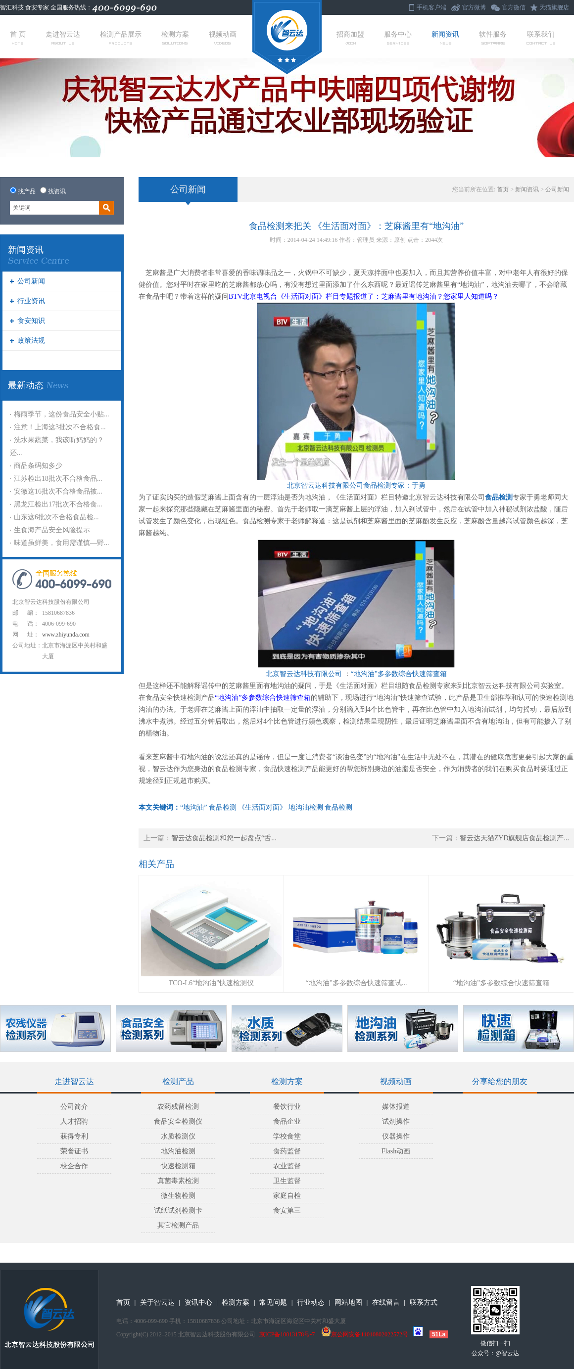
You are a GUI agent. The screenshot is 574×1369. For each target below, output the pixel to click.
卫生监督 (287, 1181)
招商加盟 (350, 38)
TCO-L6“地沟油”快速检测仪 (211, 983)
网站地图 (348, 1302)
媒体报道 (396, 1106)
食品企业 (287, 1121)
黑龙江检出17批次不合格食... (58, 504)
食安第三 (287, 1210)
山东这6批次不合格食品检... (56, 517)
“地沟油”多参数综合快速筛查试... (356, 983)
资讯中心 (198, 1302)
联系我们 (540, 38)
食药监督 (287, 1151)
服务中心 (398, 38)
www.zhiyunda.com (66, 634)
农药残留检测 (178, 1106)
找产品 (27, 191)
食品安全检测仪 (178, 1121)
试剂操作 (396, 1121)
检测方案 (175, 38)
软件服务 (493, 38)
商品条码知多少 (38, 465)
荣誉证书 (74, 1151)
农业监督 (287, 1166)
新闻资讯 (445, 38)
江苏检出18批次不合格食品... (58, 478)
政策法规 (31, 340)
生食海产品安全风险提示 (52, 530)
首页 (503, 189)
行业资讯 (31, 301)
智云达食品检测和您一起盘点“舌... (224, 838)
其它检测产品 (178, 1225)
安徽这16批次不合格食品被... (58, 491)
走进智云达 (63, 38)
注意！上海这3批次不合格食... (60, 427)
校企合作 (74, 1166)
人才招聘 (74, 1121)
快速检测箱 (178, 1166)
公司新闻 (31, 281)
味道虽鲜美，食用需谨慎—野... (61, 543)
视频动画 (223, 38)
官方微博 (474, 7)
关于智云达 (157, 1302)
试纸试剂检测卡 (178, 1210)
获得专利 (74, 1136)
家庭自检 (287, 1195)
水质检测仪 (178, 1136)
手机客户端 (431, 7)
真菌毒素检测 (178, 1181)
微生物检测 (178, 1195)
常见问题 (273, 1302)
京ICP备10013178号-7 (287, 1334)
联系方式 (423, 1302)
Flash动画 (396, 1151)
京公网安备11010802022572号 (364, 1334)
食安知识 (31, 320)
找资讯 (57, 191)
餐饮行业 (287, 1106)
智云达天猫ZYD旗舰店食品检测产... (514, 838)
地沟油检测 (178, 1151)
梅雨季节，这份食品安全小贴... (61, 414)
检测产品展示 (121, 38)
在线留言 (386, 1302)
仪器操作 (396, 1136)
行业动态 (311, 1302)
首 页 (18, 38)
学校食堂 (287, 1136)
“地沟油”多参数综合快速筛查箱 (501, 983)
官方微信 (514, 7)
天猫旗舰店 (554, 7)
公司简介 (74, 1106)
